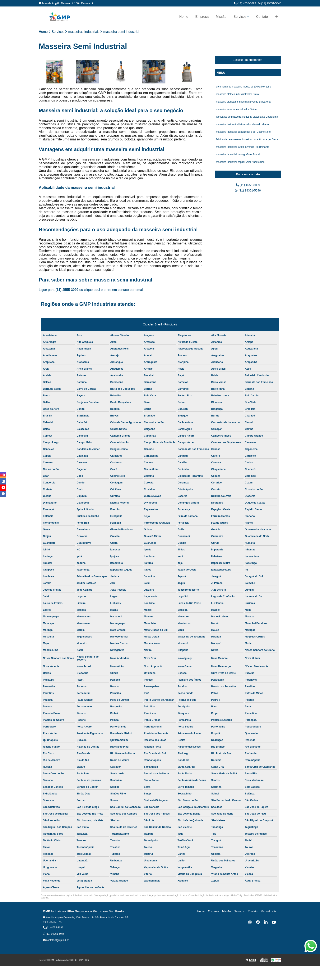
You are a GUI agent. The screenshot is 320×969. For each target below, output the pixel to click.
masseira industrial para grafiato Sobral (238, 158)
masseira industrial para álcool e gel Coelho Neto (243, 135)
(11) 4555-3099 (245, 3)
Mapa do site (269, 911)
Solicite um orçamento (248, 60)
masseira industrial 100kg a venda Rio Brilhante (242, 150)
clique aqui (92, 290)
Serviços (239, 16)
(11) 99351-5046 (269, 3)
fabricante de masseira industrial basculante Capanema (247, 119)
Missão (221, 16)
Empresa (202, 16)
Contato (262, 16)
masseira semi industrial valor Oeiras (236, 111)
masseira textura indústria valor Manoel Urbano (242, 127)
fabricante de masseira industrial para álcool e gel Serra (247, 142)
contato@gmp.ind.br (56, 940)
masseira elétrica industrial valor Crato (237, 95)
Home (183, 16)
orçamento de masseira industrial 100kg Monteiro (243, 87)
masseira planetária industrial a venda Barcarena (243, 103)
